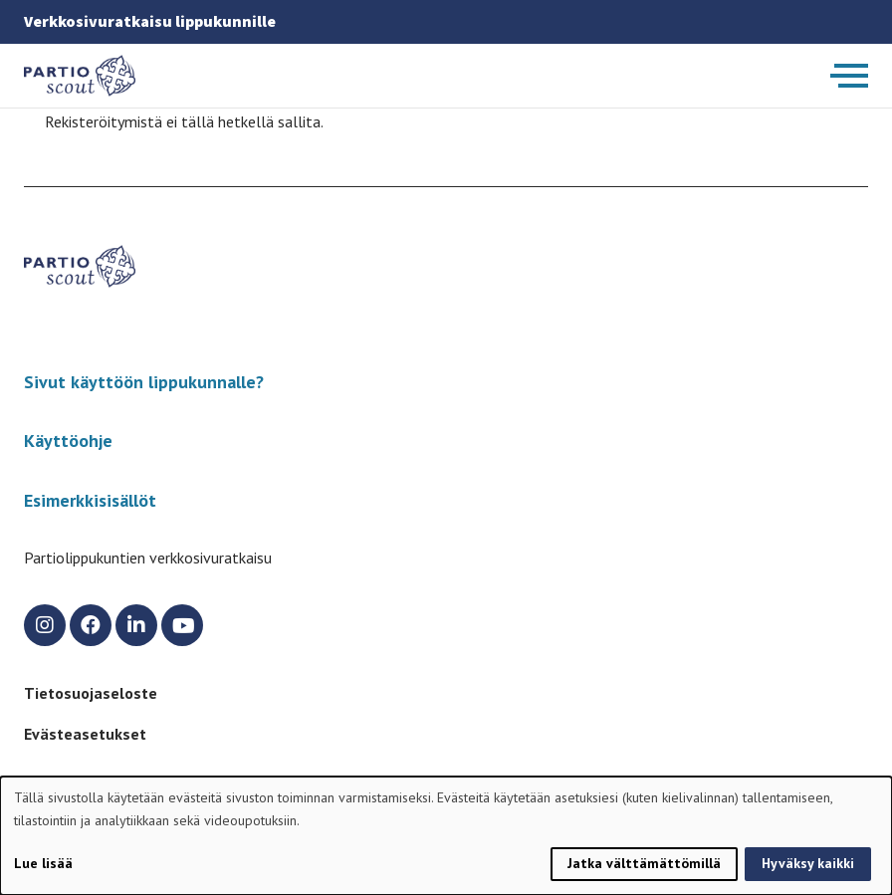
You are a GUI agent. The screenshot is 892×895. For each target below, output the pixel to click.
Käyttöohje (68, 440)
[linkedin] (136, 625)
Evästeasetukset (85, 734)
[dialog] (446, 836)
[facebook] (91, 625)
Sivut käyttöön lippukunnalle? (144, 381)
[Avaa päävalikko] (849, 76)
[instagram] (45, 625)
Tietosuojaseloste (90, 693)
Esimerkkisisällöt (90, 500)
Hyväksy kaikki (808, 863)
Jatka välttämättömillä (644, 863)
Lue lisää (43, 863)
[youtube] (182, 625)
